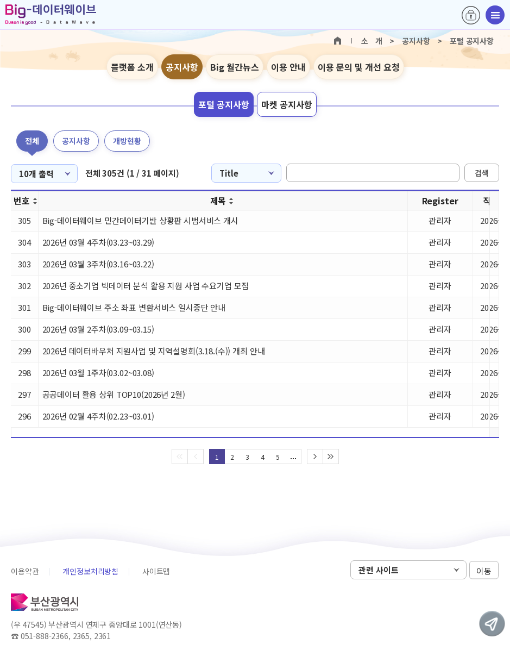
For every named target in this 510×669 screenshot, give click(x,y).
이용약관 (25, 571)
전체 (32, 140)
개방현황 (127, 140)
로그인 (471, 15)
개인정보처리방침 (90, 571)
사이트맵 (156, 571)
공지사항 (182, 66)
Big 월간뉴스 (234, 66)
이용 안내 (288, 66)
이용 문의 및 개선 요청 (359, 66)
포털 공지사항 (223, 104)
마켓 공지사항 (286, 104)
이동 (484, 570)
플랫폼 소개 (132, 66)
